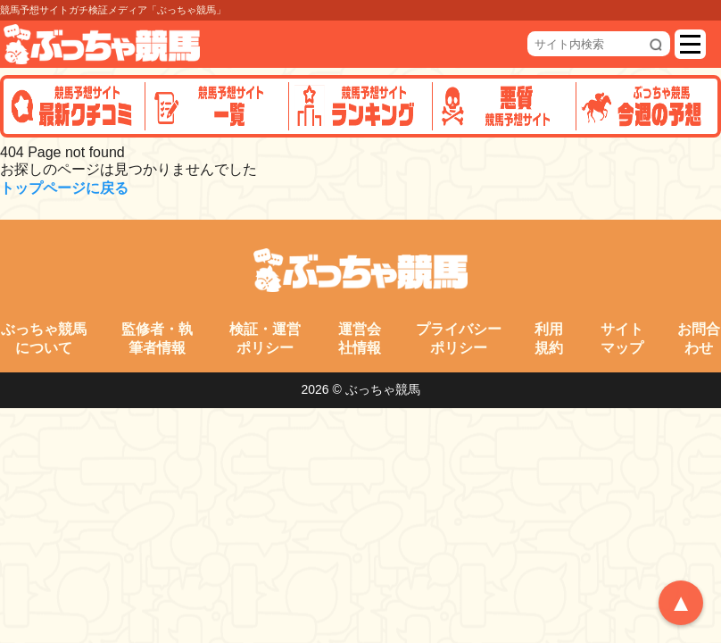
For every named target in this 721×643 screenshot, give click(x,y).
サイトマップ (622, 338)
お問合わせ (698, 338)
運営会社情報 (359, 338)
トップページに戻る (64, 188)
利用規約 (549, 338)
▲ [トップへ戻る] (681, 602)
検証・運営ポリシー (265, 338)
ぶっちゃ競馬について (44, 338)
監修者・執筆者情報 (157, 338)
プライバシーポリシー (458, 338)
